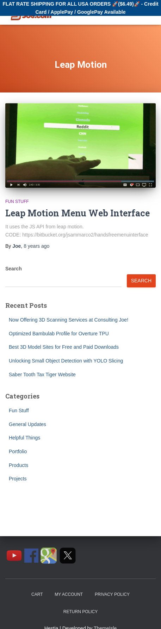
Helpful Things (24, 438)
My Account (69, 594)
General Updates (27, 424)
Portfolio (18, 451)
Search (13, 268)
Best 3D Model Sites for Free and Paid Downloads (64, 347)
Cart (37, 594)
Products (18, 465)
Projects (18, 478)
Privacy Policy (112, 594)
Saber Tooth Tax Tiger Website (42, 374)
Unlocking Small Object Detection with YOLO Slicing (66, 361)
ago (36, 246)
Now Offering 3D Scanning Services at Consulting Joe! (68, 320)
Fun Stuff (17, 201)
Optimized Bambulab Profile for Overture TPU (59, 333)
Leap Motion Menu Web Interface (77, 213)
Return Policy (80, 611)
